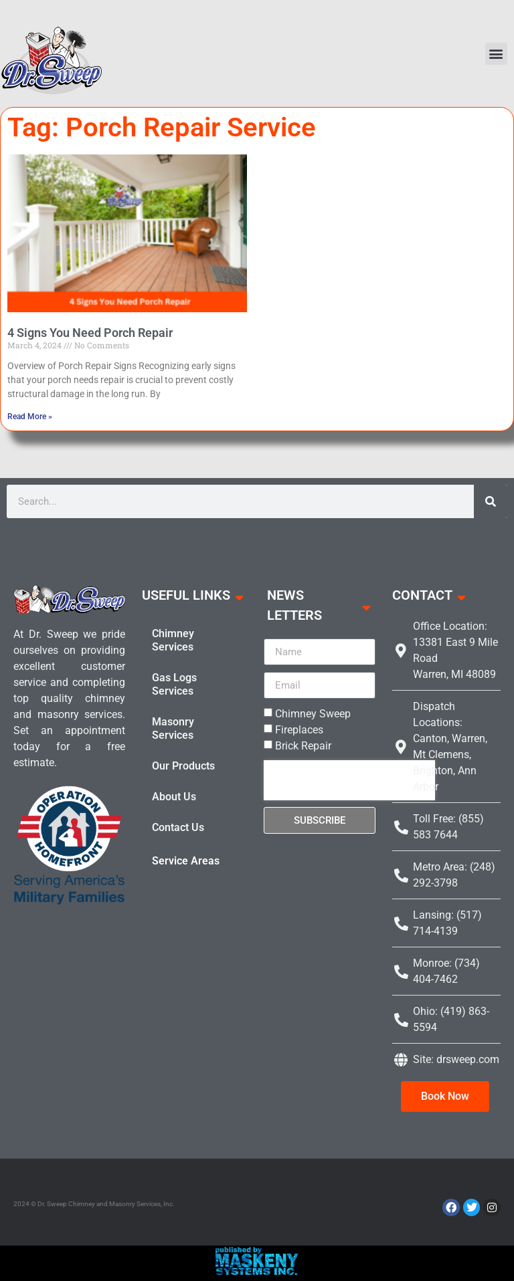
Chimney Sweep (313, 713)
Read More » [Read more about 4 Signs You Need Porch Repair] (29, 416)
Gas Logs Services (174, 684)
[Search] (490, 501)
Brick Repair (303, 745)
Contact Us (178, 827)
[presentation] (349, 780)
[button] (496, 54)
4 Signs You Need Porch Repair (90, 333)
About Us (174, 796)
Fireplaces (299, 729)
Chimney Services (173, 640)
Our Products (183, 766)
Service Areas (186, 860)
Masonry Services (173, 728)
